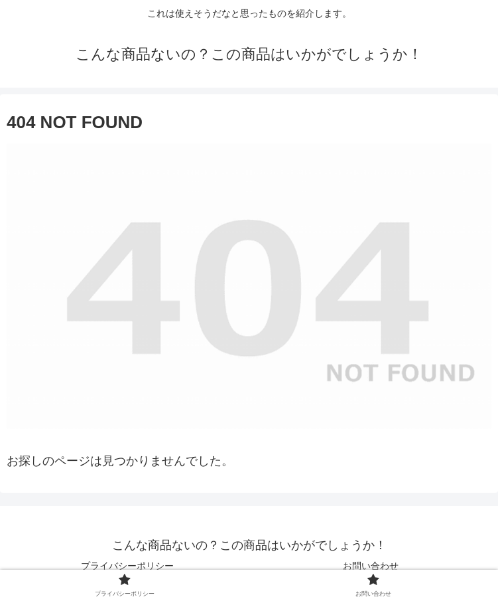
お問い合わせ (371, 565)
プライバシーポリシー (127, 565)
